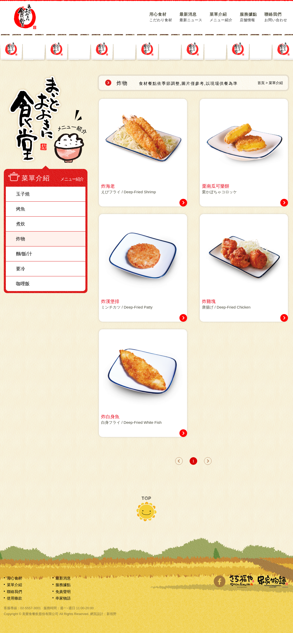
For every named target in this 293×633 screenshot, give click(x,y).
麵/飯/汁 (24, 253)
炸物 (20, 238)
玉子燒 (23, 194)
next (208, 461)
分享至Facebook (219, 581)
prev (179, 461)
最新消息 (190, 17)
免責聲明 (63, 591)
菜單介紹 (221, 17)
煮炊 (20, 223)
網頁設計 (96, 614)
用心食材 (160, 17)
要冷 (20, 268)
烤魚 (20, 209)
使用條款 (14, 598)
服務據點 (248, 17)
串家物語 (63, 598)
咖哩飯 (23, 283)
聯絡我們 (275, 17)
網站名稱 (25, 16)
